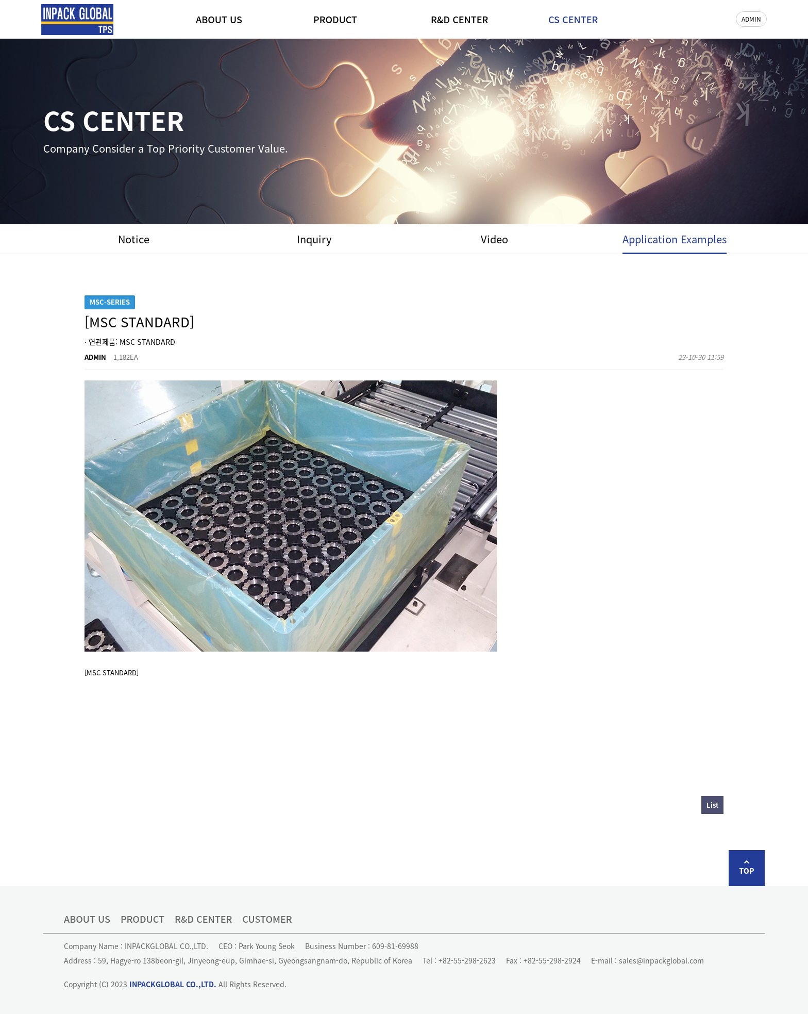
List (712, 805)
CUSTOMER (267, 918)
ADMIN (751, 18)
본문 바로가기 (0, 0)
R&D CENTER (459, 19)
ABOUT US (219, 19)
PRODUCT (335, 19)
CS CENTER (573, 19)
